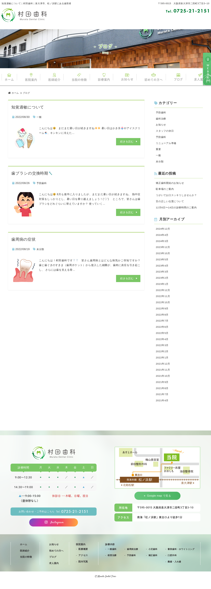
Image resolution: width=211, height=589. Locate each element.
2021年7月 (162, 401)
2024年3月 (162, 243)
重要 (158, 150)
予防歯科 (42, 183)
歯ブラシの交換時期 (31, 173)
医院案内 (32, 77)
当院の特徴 (79, 77)
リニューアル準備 (167, 144)
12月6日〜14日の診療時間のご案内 (177, 209)
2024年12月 (163, 231)
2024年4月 (162, 237)
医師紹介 (55, 77)
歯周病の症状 (23, 239)
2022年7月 (162, 325)
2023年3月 (162, 275)
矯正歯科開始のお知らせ (171, 184)
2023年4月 (162, 269)
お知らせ (127, 77)
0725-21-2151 (188, 11)
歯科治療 (161, 118)
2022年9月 (162, 313)
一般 (39, 117)
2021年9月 (162, 388)
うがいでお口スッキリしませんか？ (177, 197)
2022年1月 (162, 363)
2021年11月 (163, 376)
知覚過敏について (27, 107)
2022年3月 (162, 350)
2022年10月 (163, 306)
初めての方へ (152, 77)
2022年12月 (163, 294)
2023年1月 (162, 287)
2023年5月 (162, 262)
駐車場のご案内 (165, 190)
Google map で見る (157, 503)
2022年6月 (162, 331)
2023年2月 (162, 281)
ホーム (11, 77)
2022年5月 (162, 338)
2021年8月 (162, 394)
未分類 (41, 249)
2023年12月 (163, 250)
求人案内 (198, 77)
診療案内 (104, 77)
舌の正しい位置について (171, 203)
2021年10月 (163, 382)
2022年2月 (162, 357)
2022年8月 (162, 319)
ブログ (176, 77)
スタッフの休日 (165, 131)
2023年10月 (163, 256)
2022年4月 (162, 344)
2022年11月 (163, 300)
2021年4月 (162, 407)
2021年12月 (163, 369)
